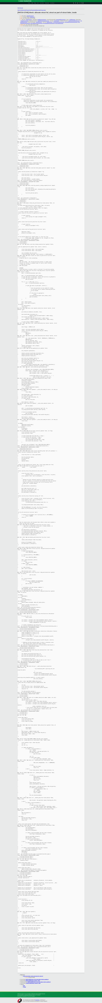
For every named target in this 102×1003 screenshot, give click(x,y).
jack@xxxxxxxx (49, 22)
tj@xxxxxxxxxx (29, 19)
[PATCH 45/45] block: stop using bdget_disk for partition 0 (37, 979)
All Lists (21, 7)
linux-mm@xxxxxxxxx (59, 23)
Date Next (24, 10)
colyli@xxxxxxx (72, 19)
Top (18, 7)
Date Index (38, 10)
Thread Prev (28, 10)
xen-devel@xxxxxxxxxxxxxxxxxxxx (71, 22)
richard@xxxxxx (39, 22)
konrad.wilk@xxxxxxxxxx (60, 19)
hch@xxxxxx (32, 17)
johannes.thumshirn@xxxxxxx (74, 20)
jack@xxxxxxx (56, 20)
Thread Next (33, 10)
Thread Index (43, 10)
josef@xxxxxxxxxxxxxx (42, 19)
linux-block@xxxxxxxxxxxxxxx (58, 22)
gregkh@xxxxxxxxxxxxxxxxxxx (43, 20)
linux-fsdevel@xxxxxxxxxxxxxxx (49, 23)
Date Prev (19, 10)
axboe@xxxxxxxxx (30, 15)
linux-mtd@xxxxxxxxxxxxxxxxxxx (37, 23)
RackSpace (37, 999)
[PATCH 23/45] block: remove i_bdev (33, 980)
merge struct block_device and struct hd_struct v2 (33, 976)
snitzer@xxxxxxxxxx (24, 20)
